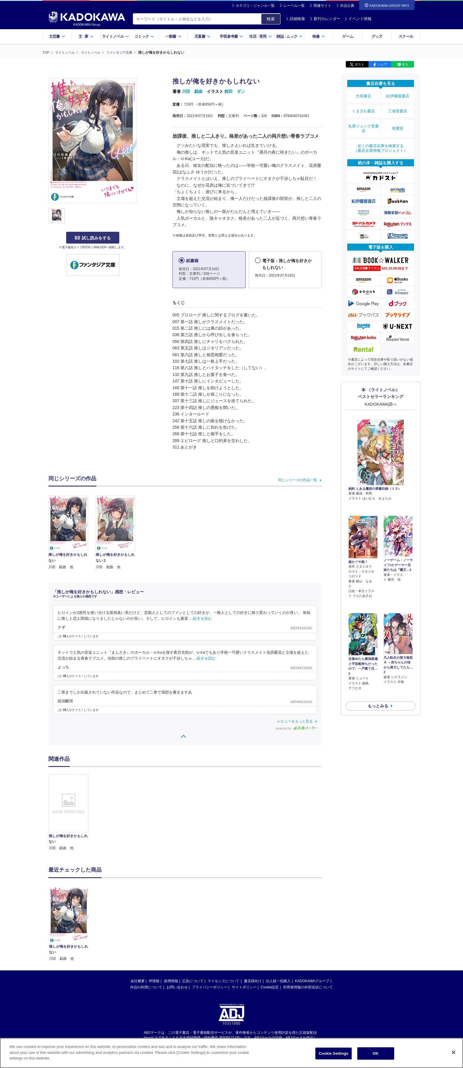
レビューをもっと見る (295, 721)
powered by (296, 728)
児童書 (202, 36)
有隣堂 (397, 121)
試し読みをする (93, 238)
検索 (271, 19)
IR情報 (154, 981)
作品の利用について (146, 987)
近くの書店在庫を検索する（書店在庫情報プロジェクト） (380, 138)
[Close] (453, 1052)
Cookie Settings (333, 1053)
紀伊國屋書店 (397, 95)
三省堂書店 (398, 107)
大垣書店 (363, 95)
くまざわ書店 (363, 107)
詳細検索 (295, 19)
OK (376, 1053)
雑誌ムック (289, 36)
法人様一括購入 (278, 981)
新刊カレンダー (324, 19)
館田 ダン (234, 91)
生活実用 (260, 36)
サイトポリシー (244, 987)
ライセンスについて (223, 981)
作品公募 (347, 6)
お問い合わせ (177, 987)
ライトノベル (115, 36)
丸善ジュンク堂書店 (363, 121)
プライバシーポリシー (209, 987)
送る (405, 64)
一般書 (173, 36)
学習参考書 (231, 36)
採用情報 (171, 981)
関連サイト (322, 6)
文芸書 (57, 36)
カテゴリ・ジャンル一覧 (255, 6)
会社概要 (138, 981)
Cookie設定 (270, 987)
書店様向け (253, 981)
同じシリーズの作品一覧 (297, 480)
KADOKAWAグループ (312, 981)
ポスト (359, 64)
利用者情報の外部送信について (308, 987)
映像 (318, 36)
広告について (192, 981)
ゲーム (347, 36)
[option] (71, 812)
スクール (406, 36)
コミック (144, 36)
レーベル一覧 (294, 6)
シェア (382, 64)
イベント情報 (357, 19)
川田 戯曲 (192, 91)
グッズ (376, 36)
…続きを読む (200, 618)
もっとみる (378, 662)
